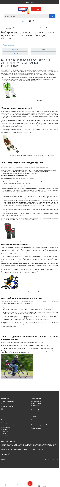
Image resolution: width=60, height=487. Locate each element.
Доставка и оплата (36, 401)
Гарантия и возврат (36, 403)
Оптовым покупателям (37, 414)
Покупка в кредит (35, 405)
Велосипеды (4, 423)
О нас (32, 412)
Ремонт (15, 53)
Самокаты (4, 429)
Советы (43, 53)
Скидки (33, 407)
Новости (15, 50)
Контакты (33, 416)
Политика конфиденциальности (39, 409)
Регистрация (10, 401)
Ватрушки (3, 433)
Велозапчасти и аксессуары (8, 425)
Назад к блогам (9, 45)
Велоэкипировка (5, 427)
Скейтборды (4, 431)
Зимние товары (5, 435)
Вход (4, 401)
